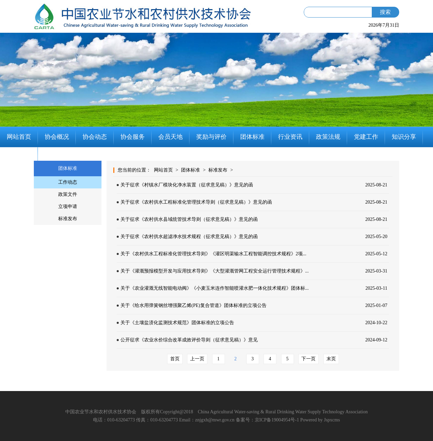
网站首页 (19, 136)
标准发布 (217, 170)
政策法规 (328, 136)
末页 (331, 358)
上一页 (197, 358)
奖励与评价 (211, 136)
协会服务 (132, 136)
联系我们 (19, 157)
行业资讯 (290, 136)
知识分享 (404, 136)
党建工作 (366, 136)
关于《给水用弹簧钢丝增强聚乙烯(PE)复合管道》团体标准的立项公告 (193, 305)
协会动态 (95, 136)
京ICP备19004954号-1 (277, 419)
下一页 (308, 358)
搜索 (385, 12)
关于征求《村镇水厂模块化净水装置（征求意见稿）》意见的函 (186, 184)
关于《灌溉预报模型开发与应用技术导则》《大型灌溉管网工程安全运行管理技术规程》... (214, 271)
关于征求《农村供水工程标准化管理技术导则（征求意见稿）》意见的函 (196, 202)
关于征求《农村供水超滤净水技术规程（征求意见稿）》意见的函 (189, 236)
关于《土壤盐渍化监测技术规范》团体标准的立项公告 (177, 322)
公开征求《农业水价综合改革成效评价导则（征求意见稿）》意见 (189, 339)
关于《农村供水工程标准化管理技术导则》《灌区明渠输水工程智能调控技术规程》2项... (213, 253)
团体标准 (252, 136)
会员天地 (170, 136)
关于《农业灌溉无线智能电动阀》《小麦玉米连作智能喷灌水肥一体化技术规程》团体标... (214, 288)
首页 (175, 358)
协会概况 (57, 136)
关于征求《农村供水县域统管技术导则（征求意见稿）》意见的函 (189, 219)
